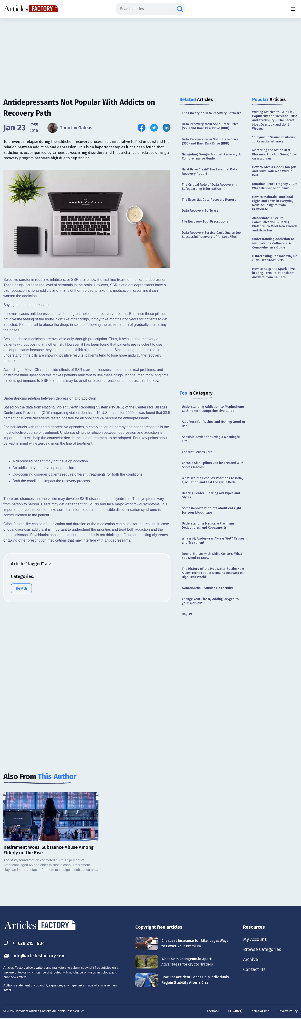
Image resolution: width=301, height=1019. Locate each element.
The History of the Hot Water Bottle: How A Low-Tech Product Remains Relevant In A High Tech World (213, 573)
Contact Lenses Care (197, 452)
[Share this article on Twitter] (154, 128)
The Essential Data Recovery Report (209, 200)
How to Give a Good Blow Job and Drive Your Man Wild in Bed (274, 171)
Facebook (213, 1011)
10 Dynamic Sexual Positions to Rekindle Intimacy (273, 139)
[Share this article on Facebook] (142, 128)
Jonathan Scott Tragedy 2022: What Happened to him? (274, 186)
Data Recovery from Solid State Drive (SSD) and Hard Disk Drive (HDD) (210, 126)
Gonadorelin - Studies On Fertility (207, 588)
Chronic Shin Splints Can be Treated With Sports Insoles (213, 465)
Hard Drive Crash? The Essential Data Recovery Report (209, 171)
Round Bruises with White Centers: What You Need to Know (212, 556)
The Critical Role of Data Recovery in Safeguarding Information (209, 187)
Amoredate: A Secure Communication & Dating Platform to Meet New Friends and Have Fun (274, 224)
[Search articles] (180, 9)
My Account (254, 939)
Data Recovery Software (200, 211)
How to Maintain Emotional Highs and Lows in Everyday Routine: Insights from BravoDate (272, 203)
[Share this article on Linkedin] (166, 128)
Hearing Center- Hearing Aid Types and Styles (211, 495)
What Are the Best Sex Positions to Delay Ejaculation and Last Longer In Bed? (212, 480)
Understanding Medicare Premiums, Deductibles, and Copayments (208, 526)
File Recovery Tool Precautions (205, 221)
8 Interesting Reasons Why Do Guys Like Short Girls (274, 258)
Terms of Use (259, 1011)
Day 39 (187, 614)
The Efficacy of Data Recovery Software (211, 113)
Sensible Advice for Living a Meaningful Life (211, 439)
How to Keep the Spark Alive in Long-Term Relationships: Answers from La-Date (273, 273)
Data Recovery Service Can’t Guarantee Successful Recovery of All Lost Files (211, 235)
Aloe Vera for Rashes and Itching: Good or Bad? (213, 424)
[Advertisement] (150, 53)
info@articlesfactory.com (34, 955)
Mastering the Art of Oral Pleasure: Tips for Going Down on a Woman (275, 154)
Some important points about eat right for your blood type (211, 510)
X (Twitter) (234, 1011)
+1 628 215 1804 (24, 943)
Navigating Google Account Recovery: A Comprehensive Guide (211, 156)
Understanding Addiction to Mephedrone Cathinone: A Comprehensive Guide (213, 409)
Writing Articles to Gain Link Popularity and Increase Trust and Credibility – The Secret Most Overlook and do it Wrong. (274, 120)
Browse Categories (262, 949)
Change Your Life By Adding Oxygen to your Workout (210, 601)
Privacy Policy (287, 1011)
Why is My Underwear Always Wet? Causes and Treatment (213, 541)
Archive (250, 959)
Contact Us (254, 969)
